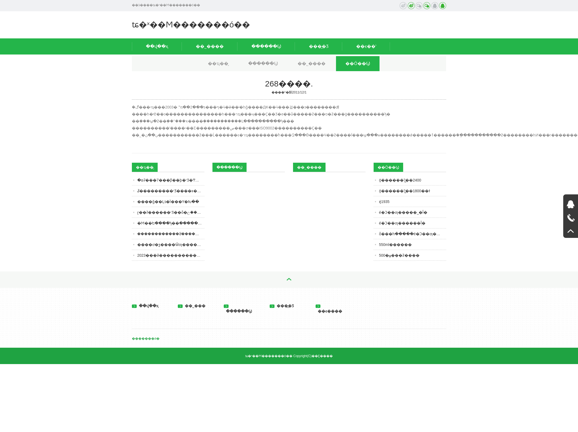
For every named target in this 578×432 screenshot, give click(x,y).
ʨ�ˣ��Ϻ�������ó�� (191, 24)
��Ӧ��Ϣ (357, 63)
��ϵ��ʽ (366, 46)
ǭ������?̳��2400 (400, 180)
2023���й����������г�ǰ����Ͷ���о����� (170, 255)
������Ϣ (266, 46)
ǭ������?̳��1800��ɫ (404, 191)
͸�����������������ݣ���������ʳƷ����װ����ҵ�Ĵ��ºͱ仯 (170, 191)
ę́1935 (384, 201)
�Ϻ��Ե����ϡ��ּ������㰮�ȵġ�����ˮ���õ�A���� (170, 223)
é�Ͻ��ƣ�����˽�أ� (403, 212)
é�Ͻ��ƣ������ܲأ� (402, 223)
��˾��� (191, 306)
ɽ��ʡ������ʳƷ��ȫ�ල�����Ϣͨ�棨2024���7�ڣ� (170, 212)
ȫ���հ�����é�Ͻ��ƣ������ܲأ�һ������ (412, 234)
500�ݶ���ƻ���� (399, 255)
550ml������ (395, 244)
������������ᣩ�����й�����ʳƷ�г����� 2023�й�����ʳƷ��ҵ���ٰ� (170, 234)
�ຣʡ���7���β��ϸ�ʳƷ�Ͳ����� (170, 180)
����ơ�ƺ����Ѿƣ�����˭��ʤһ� (170, 244)
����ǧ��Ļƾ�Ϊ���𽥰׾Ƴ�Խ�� (168, 201)
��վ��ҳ (157, 46)
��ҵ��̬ (218, 63)
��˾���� (210, 46)
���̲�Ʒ (318, 46)
